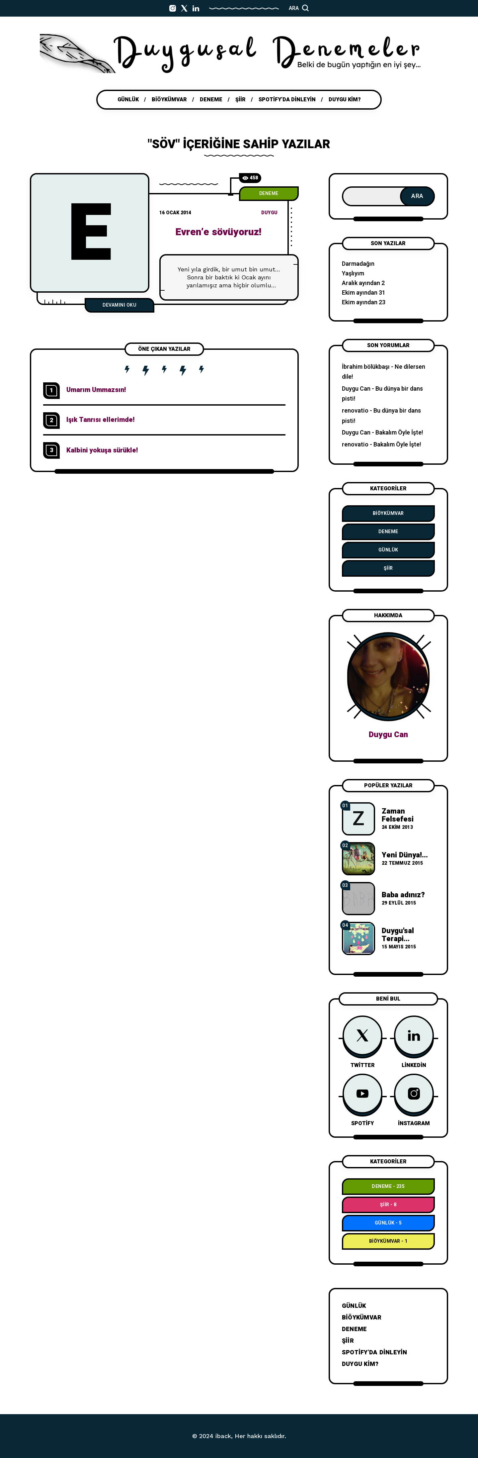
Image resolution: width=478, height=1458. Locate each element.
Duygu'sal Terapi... (398, 934)
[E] (89, 233)
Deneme (269, 193)
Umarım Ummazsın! (96, 390)
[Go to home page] (239, 53)
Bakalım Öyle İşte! (399, 432)
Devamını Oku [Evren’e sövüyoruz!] (119, 305)
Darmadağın (358, 263)
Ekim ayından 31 (363, 292)
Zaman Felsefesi (398, 815)
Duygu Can (356, 388)
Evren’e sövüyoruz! (218, 232)
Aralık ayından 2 (363, 283)
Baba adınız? (403, 895)
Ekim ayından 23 (363, 302)
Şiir (388, 568)
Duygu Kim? (360, 1364)
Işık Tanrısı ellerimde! (100, 420)
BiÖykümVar (388, 513)
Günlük (388, 549)
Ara (417, 196)
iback (223, 1435)
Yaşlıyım (353, 273)
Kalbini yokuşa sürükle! (102, 450)
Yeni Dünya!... (405, 855)
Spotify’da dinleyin (374, 1352)
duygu (269, 212)
